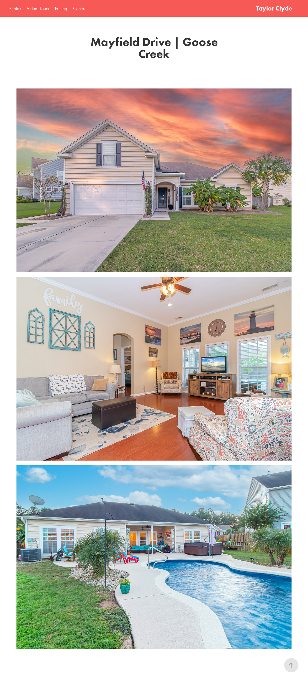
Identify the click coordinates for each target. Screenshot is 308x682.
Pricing (61, 8)
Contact (80, 8)
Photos (15, 8)
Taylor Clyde (274, 8)
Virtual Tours (38, 8)
